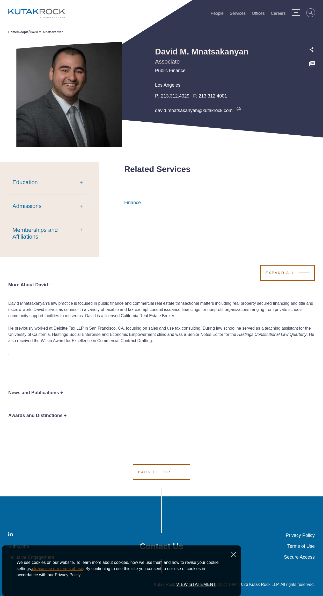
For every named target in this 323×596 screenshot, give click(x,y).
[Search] (313, 13)
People (219, 14)
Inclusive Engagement (31, 557)
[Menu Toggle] (298, 12)
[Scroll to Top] (161, 472)
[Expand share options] (311, 49)
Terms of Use (301, 546)
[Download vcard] (239, 110)
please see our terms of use (57, 586)
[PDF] (312, 64)
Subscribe (18, 546)
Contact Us (161, 546)
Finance (132, 202)
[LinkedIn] (10, 535)
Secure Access (299, 557)
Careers (280, 14)
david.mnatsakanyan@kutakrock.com (193, 110)
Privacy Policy (300, 535)
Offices (260, 14)
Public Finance (170, 70)
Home (12, 32)
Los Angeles (167, 85)
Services (240, 14)
